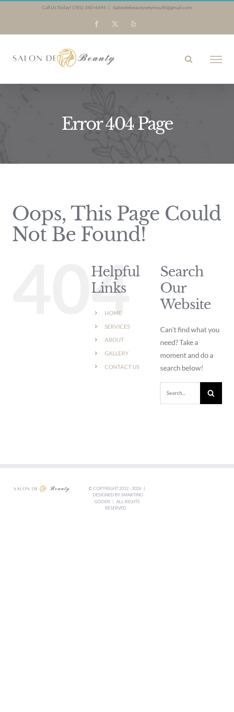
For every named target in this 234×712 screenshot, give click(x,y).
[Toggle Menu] (216, 59)
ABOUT (114, 339)
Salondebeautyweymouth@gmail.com (152, 7)
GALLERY (117, 353)
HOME (113, 312)
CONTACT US (122, 366)
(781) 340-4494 (89, 7)
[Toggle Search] (188, 59)
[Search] (211, 393)
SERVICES (117, 326)
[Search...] (180, 393)
